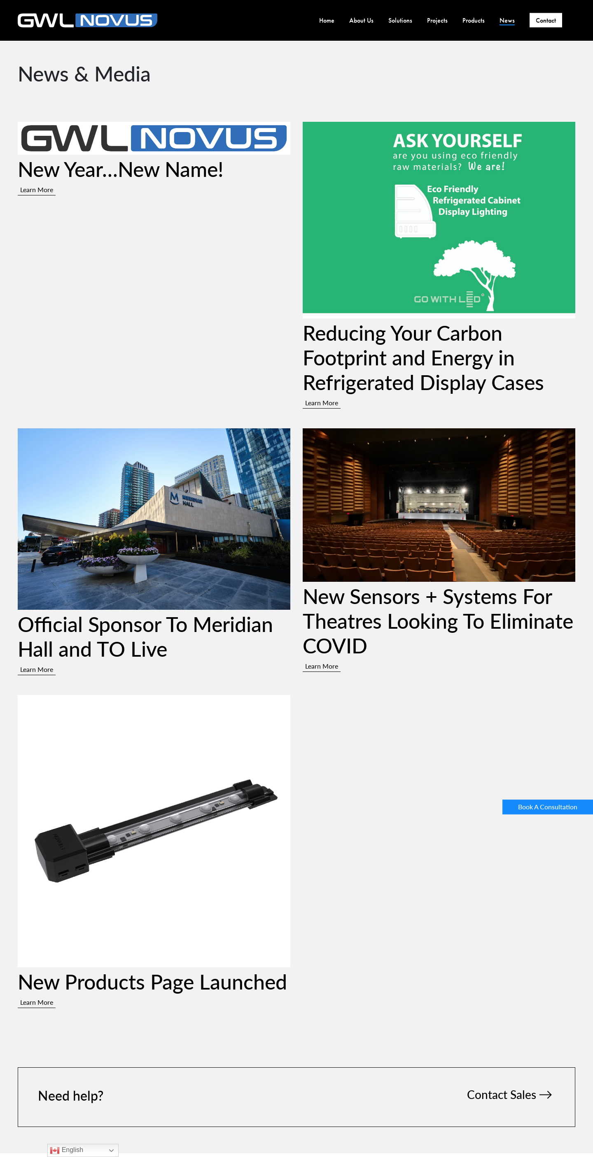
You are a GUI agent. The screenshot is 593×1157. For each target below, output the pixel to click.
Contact (546, 20)
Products (473, 20)
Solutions (400, 20)
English (66, 1150)
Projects (437, 20)
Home (326, 20)
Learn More (36, 189)
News (507, 20)
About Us (361, 20)
